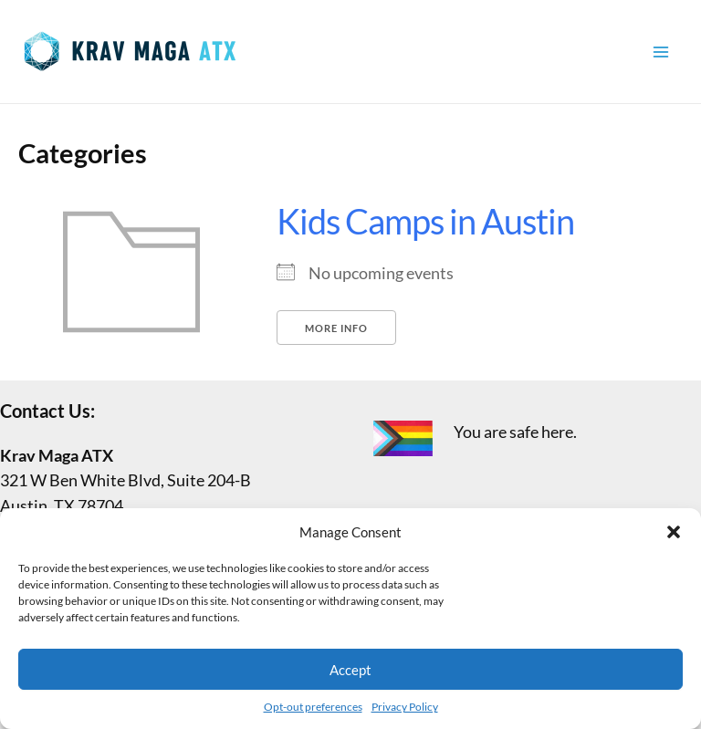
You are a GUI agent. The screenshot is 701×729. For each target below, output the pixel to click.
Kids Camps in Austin (425, 221)
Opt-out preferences (313, 706)
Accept (350, 669)
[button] (673, 532)
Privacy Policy (404, 706)
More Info (336, 328)
